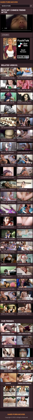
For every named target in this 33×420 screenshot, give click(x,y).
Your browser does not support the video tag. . (16, 23)
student (6, 35)
